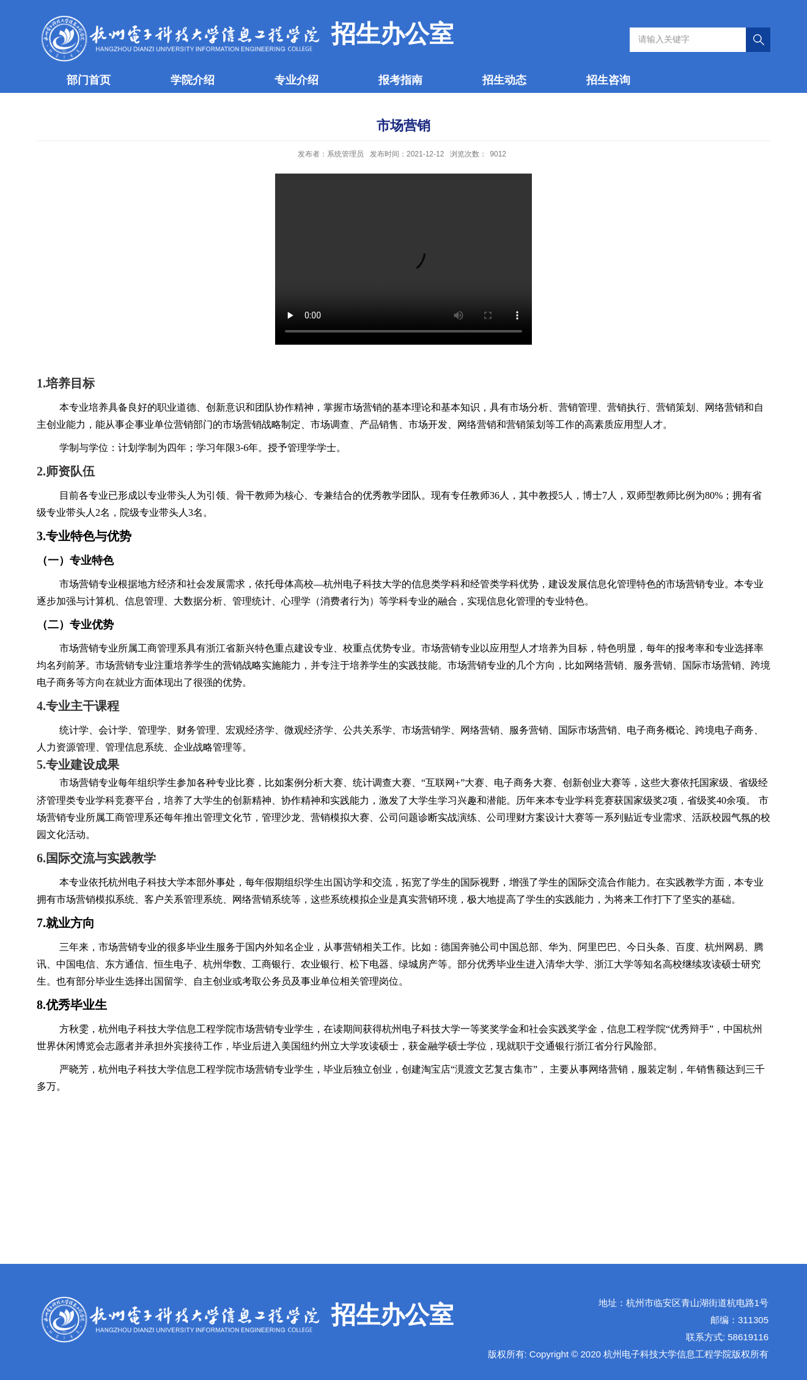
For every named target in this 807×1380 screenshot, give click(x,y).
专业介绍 (297, 80)
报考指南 (400, 80)
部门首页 (89, 80)
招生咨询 (608, 80)
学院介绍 (193, 80)
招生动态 (504, 80)
